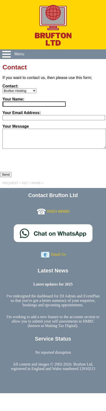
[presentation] (37, 162)
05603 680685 (58, 211)
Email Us (58, 254)
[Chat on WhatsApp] (53, 241)
